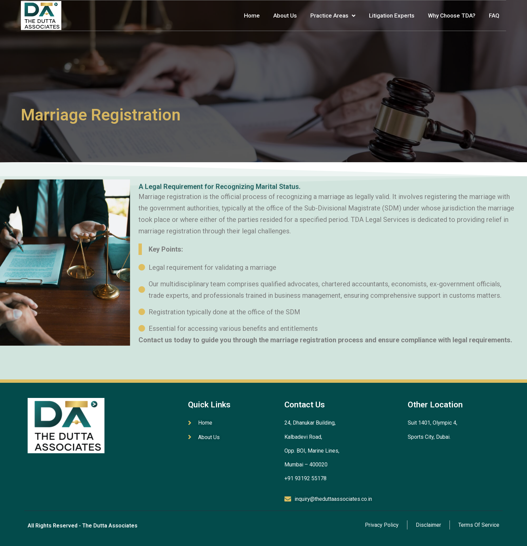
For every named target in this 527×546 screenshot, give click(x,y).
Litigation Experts (391, 15)
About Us (285, 15)
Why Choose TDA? (451, 15)
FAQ (494, 15)
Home (252, 15)
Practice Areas (332, 15)
